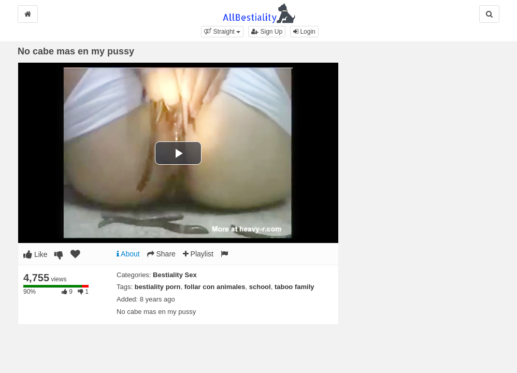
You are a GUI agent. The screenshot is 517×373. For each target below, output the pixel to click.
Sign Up (266, 31)
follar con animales (215, 287)
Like (35, 254)
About (128, 254)
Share (161, 254)
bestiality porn (158, 287)
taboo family (294, 287)
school (260, 287)
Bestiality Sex (175, 275)
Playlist (198, 254)
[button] (222, 31)
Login (304, 31)
